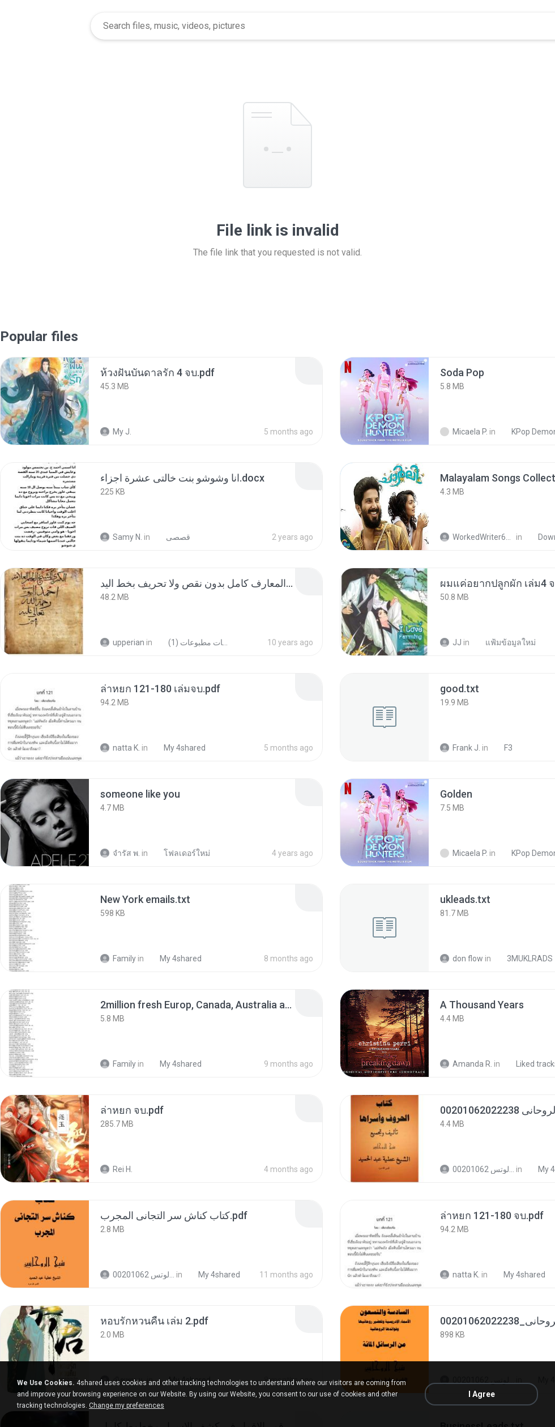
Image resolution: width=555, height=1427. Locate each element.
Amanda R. (466, 1063)
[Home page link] (46, 26)
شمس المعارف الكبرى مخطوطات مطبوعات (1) (193, 642)
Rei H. (116, 1169)
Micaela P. (464, 431)
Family (118, 958)
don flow (461, 958)
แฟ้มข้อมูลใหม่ (504, 642)
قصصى (171, 537)
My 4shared (178, 747)
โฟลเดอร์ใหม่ (180, 853)
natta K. (120, 747)
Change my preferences (126, 1405)
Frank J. (460, 747)
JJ (451, 642)
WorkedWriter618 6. (477, 537)
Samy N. (121, 537)
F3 (502, 747)
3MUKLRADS (523, 958)
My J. (115, 431)
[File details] (45, 401)
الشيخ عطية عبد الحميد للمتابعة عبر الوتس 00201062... (477, 1169)
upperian (122, 642)
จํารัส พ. (120, 853)
